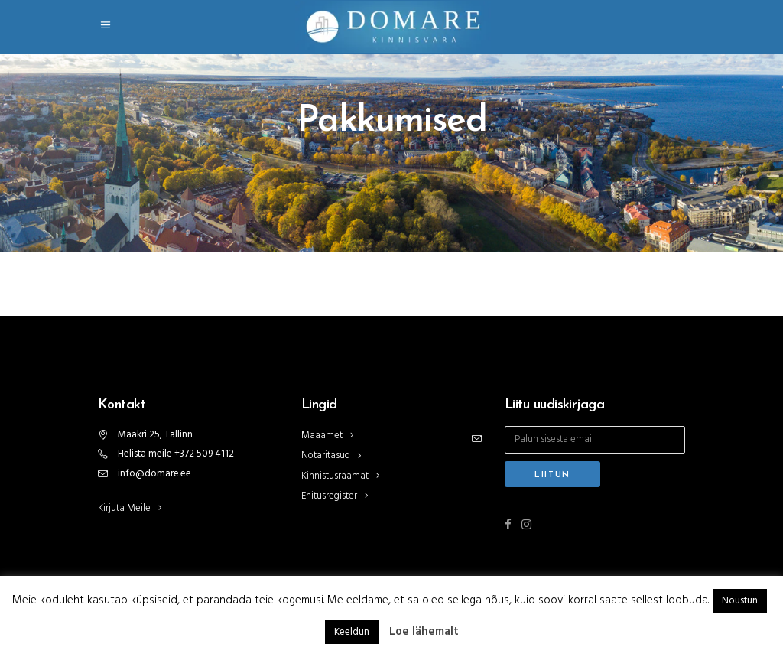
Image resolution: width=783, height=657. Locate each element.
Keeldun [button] (351, 632)
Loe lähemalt (424, 632)
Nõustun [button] (740, 601)
